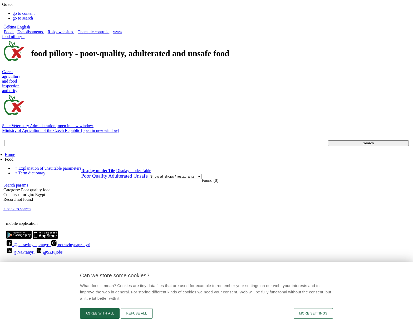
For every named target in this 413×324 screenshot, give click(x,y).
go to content (24, 13)
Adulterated (120, 176)
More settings (313, 313)
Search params (15, 185)
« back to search (17, 209)
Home (10, 154)
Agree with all (100, 313)
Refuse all (136, 313)
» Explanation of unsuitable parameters (48, 168)
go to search (23, 18)
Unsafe (140, 176)
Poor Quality (94, 176)
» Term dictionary (30, 173)
